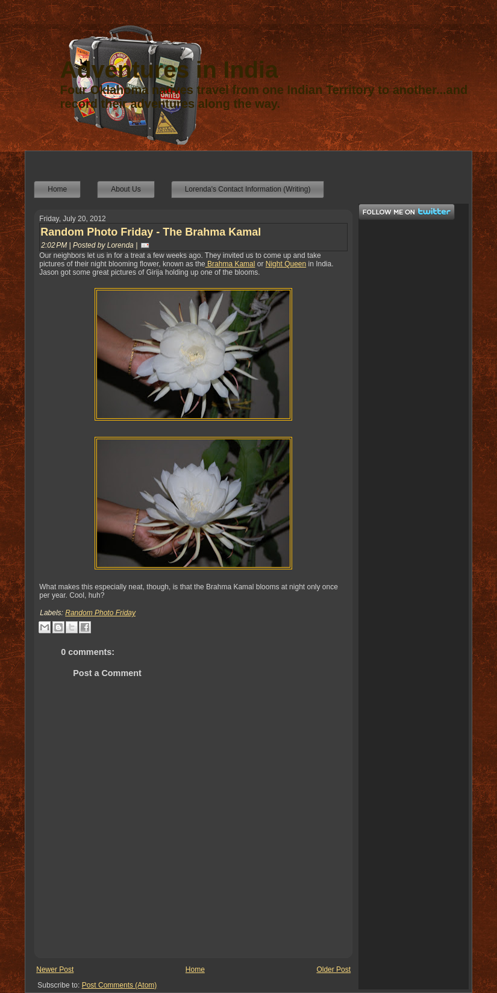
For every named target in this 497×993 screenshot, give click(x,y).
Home (195, 969)
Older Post (333, 969)
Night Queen (286, 264)
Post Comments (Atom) (119, 985)
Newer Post (54, 969)
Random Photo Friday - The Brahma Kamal (150, 232)
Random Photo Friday (100, 613)
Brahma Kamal (230, 264)
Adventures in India (169, 70)
